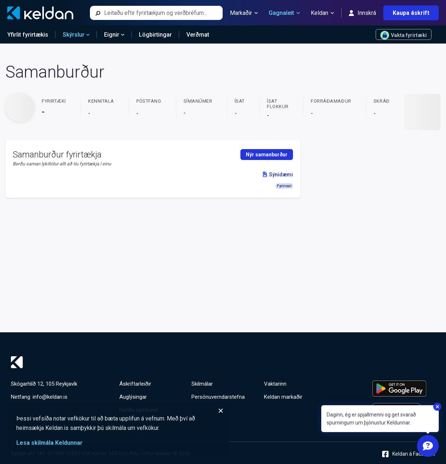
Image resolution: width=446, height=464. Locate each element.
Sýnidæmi (278, 174)
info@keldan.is (50, 397)
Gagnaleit (284, 13)
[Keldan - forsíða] (40, 13)
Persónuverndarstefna (218, 397)
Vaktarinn (275, 384)
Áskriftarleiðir (135, 384)
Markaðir (244, 13)
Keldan (322, 13)
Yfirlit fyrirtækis (27, 34)
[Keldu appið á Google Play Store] (403, 389)
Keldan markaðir (283, 397)
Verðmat (197, 34)
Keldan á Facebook (408, 454)
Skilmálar (202, 384)
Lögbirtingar (155, 34)
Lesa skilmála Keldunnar (49, 442)
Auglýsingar (133, 397)
